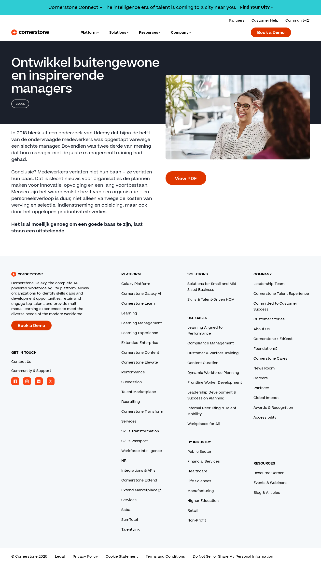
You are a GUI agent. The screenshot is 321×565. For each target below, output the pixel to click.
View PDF (186, 178)
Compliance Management (210, 343)
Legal (60, 556)
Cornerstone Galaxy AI (141, 293)
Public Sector (199, 451)
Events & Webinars (270, 482)
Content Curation (202, 363)
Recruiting (130, 401)
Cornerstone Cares (270, 358)
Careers (260, 378)
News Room (264, 368)
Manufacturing (200, 491)
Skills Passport (134, 441)
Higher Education (203, 500)
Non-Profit (196, 520)
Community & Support (31, 370)
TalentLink (130, 529)
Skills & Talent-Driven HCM (211, 299)
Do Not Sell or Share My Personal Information (233, 556)
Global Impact (266, 397)
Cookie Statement (122, 556)
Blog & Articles (266, 492)
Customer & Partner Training (213, 353)
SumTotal (129, 519)
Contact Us (21, 361)
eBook (20, 104)
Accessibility (264, 417)
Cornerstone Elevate (139, 362)
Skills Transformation (140, 431)
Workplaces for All (203, 423)
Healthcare (197, 471)
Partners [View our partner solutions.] (237, 20)
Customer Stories (269, 319)
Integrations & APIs (138, 470)
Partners (261, 388)
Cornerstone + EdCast (273, 338)
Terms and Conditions (165, 556)
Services (129, 421)
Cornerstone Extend (139, 480)
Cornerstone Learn (138, 303)
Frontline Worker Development (214, 382)
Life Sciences (199, 481)
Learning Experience (139, 333)
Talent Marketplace (138, 392)
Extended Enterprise (139, 342)
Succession (131, 382)
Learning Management (141, 323)
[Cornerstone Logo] (30, 32)
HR (123, 460)
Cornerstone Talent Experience (281, 293)
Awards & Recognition (273, 407)
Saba (125, 509)
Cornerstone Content (140, 352)
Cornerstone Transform (142, 411)
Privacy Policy (85, 556)
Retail (192, 510)
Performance (133, 372)
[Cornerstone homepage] (58, 274)
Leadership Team (268, 283)
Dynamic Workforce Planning (213, 372)
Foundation (265, 348)
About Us (261, 329)
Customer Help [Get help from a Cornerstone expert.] (265, 20)
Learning (129, 313)
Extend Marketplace (141, 490)
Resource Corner (268, 473)
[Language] (90, 32)
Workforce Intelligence (141, 450)
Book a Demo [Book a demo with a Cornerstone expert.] (271, 33)
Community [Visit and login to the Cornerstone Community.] (297, 20)
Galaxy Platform (135, 283)
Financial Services (203, 461)
